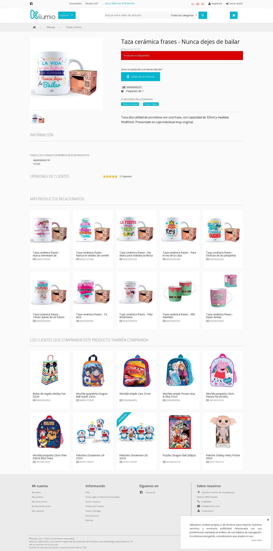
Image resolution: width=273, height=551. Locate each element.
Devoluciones (92, 515)
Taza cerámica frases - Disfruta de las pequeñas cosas (221, 255)
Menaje (51, 27)
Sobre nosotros (93, 501)
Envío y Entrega (93, 511)
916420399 (206, 501)
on (104, 176)
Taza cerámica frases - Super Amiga (219, 316)
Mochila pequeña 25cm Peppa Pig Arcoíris (220, 395)
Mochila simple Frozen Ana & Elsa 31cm (179, 395)
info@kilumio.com (210, 506)
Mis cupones (38, 511)
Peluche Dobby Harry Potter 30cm (223, 457)
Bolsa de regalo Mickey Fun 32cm (49, 395)
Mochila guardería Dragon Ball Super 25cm (91, 395)
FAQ (88, 492)
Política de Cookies (95, 506)
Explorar (64, 15)
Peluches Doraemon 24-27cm (90, 457)
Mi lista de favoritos (41, 506)
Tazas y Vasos (73, 27)
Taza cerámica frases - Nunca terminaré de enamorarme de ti (46, 255)
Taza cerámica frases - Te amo (91, 316)
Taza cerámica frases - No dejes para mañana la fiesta (136, 254)
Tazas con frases (130, 104)
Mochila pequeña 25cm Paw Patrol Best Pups (49, 457)
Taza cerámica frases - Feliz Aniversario (136, 316)
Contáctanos (207, 511)
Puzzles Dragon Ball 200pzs (179, 455)
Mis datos (36, 492)
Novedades (76, 3)
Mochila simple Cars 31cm (135, 393)
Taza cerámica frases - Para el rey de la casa (179, 254)
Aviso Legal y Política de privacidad (102, 497)
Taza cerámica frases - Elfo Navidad (179, 316)
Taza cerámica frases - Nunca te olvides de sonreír (92, 254)
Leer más (257, 540)
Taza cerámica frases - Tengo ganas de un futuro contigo (48, 317)
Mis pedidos (37, 497)
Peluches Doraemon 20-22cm (133, 457)
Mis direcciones (39, 501)
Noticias (89, 520)
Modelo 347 (92, 3)
